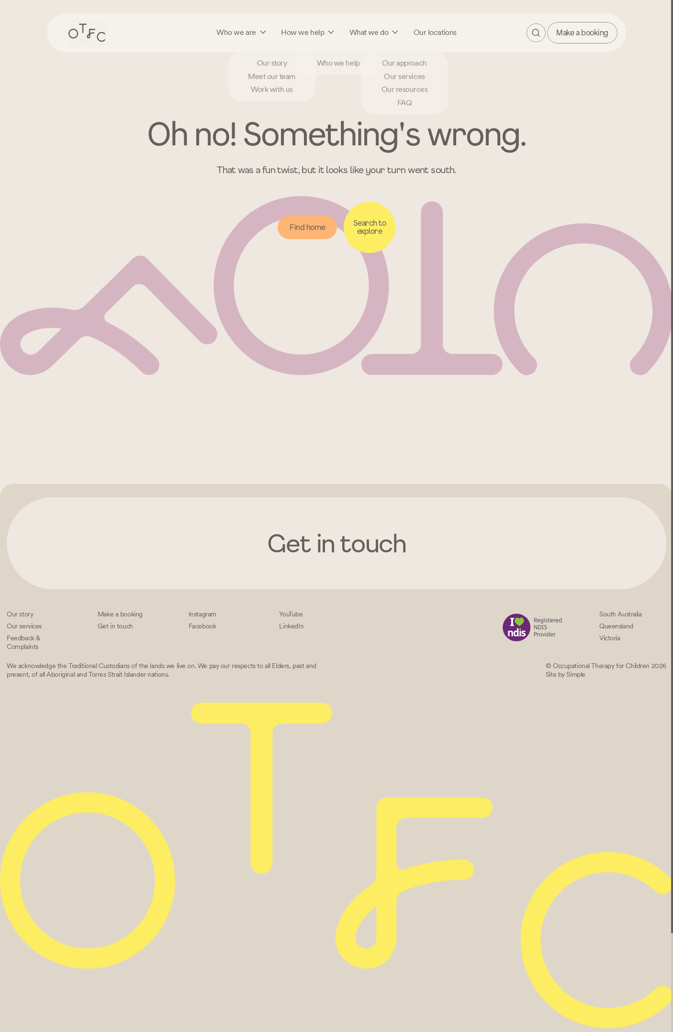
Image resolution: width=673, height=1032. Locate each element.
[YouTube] (291, 614)
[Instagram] (202, 614)
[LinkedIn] (291, 626)
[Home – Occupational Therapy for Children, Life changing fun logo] (87, 32)
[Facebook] (202, 626)
